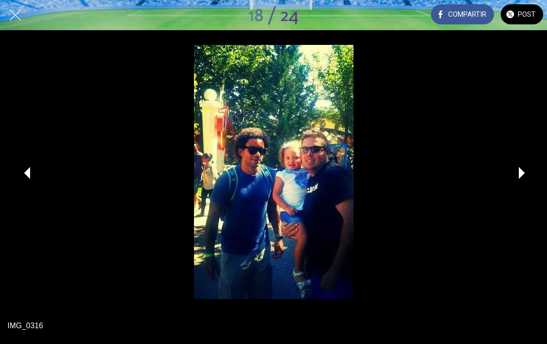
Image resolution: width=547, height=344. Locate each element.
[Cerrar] (15, 15)
